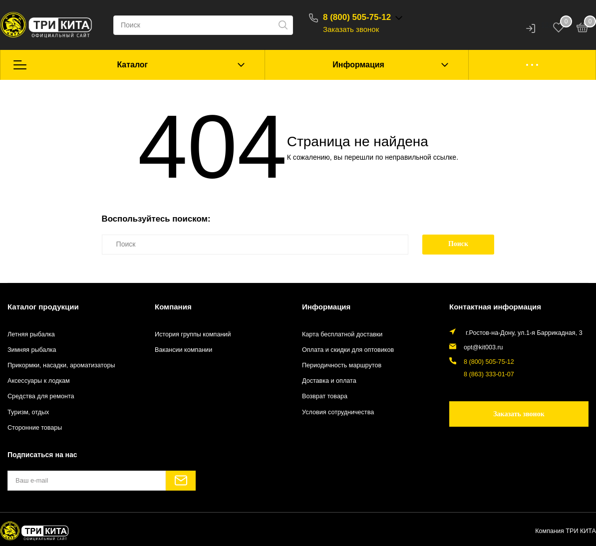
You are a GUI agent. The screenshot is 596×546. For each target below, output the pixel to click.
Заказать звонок (351, 29)
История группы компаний (193, 334)
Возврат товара (324, 396)
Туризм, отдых (28, 412)
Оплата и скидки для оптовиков (348, 349)
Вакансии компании (183, 349)
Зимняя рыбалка (31, 349)
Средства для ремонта (40, 396)
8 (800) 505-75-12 (357, 17)
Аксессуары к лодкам (38, 380)
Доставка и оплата (329, 380)
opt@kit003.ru (483, 347)
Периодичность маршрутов (341, 365)
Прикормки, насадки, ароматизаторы (61, 365)
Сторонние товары (34, 427)
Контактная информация (495, 306)
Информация (358, 64)
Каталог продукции (43, 306)
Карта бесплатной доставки (342, 334)
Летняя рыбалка (31, 334)
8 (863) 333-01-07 (489, 374)
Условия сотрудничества (338, 412)
